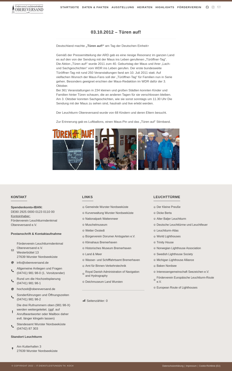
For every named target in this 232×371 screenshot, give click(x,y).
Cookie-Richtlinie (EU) (209, 366)
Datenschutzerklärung (173, 366)
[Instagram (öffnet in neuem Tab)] (213, 7)
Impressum (191, 366)
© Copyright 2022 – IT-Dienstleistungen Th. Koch (43, 366)
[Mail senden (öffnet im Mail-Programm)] (219, 7)
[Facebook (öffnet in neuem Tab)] (207, 7)
